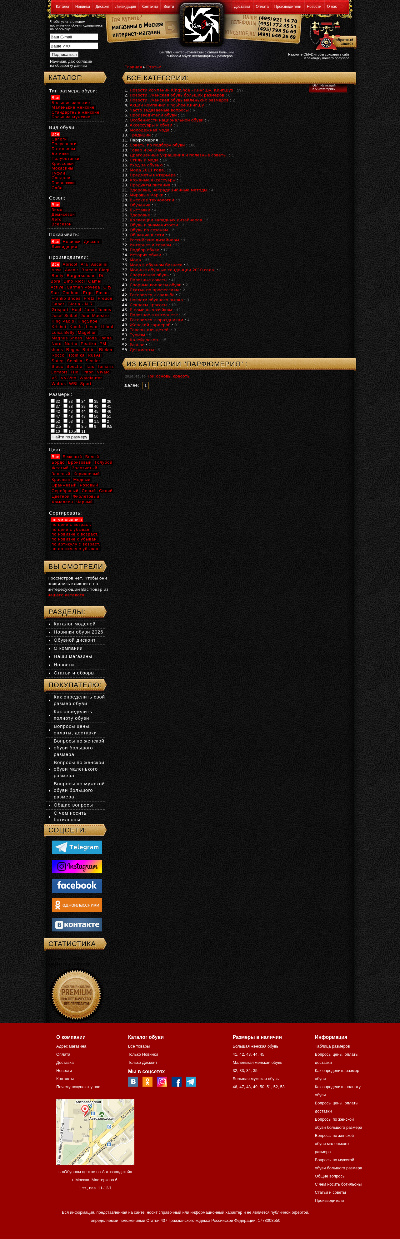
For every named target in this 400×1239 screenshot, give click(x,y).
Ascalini (99, 264)
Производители (287, 6)
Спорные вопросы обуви (156, 285)
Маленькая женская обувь (257, 1062)
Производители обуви (153, 115)
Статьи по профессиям (154, 290)
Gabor (58, 304)
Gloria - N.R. (81, 304)
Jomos (104, 309)
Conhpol (71, 292)
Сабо (57, 187)
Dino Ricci (74, 281)
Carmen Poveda (83, 287)
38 (68, 406)
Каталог (63, 6)
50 (93, 416)
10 (55, 431)
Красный (61, 479)
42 (55, 411)
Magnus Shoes (67, 338)
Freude (105, 298)
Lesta (92, 326)
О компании (68, 648)
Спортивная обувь (149, 275)
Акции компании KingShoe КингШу (167, 105)
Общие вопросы (73, 804)
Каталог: (65, 77)
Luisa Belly (63, 332)
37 (55, 406)
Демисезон (63, 214)
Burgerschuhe (81, 275)
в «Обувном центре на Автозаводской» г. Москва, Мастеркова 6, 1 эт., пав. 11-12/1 (95, 1179)
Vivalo (103, 372)
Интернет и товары (150, 245)
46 (106, 411)
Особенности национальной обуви (167, 120)
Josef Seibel (65, 315)
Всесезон (62, 224)
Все (55, 97)
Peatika (88, 343)
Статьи (153, 67)
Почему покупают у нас (78, 1086)
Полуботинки (65, 158)
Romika (77, 355)
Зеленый (61, 473)
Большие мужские (71, 117)
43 (68, 411)
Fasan (102, 292)
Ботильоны (63, 148)
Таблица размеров (332, 1046)
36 (106, 401)
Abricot (70, 264)
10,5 (69, 431)
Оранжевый (64, 485)
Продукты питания (150, 185)
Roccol (59, 355)
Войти (168, 6)
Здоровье (140, 215)
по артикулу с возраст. (76, 544)
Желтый (60, 468)
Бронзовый (80, 462)
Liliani (107, 326)
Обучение (140, 205)
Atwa (57, 270)
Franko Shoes (66, 298)
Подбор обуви (144, 250)
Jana (89, 309)
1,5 (94, 421)
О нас (332, 6)
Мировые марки (146, 195)
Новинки (82, 6)
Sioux (57, 366)
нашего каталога (66, 595)
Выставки (140, 210)
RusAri (95, 355)
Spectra (75, 366)
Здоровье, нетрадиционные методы (168, 190)
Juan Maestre (95, 315)
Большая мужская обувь (255, 1078)
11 (81, 431)
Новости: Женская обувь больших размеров (177, 95)
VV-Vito (68, 378)
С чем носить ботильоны (338, 1184)
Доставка (242, 6)
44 (81, 411)
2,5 (56, 426)
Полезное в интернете (154, 315)
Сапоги (59, 139)
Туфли (58, 173)
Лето (57, 219)
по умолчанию (67, 519)
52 (55, 421)
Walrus (59, 383)
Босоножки (63, 182)
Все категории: (158, 78)
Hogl (76, 309)
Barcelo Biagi (96, 270)
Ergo (88, 292)
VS (55, 378)
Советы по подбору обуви (157, 145)
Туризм (137, 335)
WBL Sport (80, 383)
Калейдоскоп (144, 340)
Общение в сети (147, 235)
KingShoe (88, 321)
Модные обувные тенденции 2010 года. (172, 270)
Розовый (89, 485)
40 (93, 406)
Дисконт (103, 6)
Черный (84, 502)
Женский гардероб (150, 325)
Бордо (58, 462)
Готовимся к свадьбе (152, 295)
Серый (89, 490)
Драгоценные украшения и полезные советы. (179, 155)
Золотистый (85, 468)
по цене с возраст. (71, 524)
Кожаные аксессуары (153, 180)
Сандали (61, 177)
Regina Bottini (81, 349)
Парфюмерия (144, 140)
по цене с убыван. (71, 529)
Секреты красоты (148, 305)
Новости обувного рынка (156, 300)
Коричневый (86, 473)
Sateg (58, 360)
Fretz (89, 298)
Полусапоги (64, 143)
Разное (137, 345)
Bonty (57, 275)
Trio (74, 372)
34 (81, 401)
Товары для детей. (150, 330)
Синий (105, 490)
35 (93, 401)
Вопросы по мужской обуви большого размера (79, 790)
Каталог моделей (75, 623)
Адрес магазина (71, 1046)
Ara (84, 264)
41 (106, 406)
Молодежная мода (149, 130)
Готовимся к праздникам (156, 320)
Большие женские (71, 102)
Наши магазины (73, 656)
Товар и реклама (148, 150)
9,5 (107, 426)
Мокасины (62, 168)
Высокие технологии (152, 200)
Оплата (262, 6)
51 (106, 416)
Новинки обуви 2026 (78, 631)
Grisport (60, 309)
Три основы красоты (168, 376)
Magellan (87, 332)
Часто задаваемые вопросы (159, 110)
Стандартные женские (75, 112)
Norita (71, 343)
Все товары (139, 1046)
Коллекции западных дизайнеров (166, 220)
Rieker (106, 349)
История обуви (145, 255)
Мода (135, 260)
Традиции (140, 135)
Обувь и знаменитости (154, 225)
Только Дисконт (143, 1062)
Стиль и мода (144, 160)
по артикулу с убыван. (76, 548)
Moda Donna (99, 338)
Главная (133, 67)
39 (81, 406)
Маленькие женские (73, 107)
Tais (90, 366)
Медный (81, 479)
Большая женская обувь (255, 1046)
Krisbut (59, 326)
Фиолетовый (86, 496)
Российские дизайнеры (154, 240)
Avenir (71, 270)
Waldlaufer (91, 378)
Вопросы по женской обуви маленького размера (79, 769)
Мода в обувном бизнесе (156, 265)
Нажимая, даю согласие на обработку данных (71, 63)
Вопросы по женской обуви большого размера (79, 747)
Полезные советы (148, 280)
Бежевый (72, 456)
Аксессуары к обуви (151, 125)
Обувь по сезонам (149, 230)
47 (55, 416)
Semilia (74, 360)
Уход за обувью (146, 165)
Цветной (61, 496)
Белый (92, 456)
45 (93, 411)
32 (55, 401)
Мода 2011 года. (147, 170)
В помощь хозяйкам (151, 310)
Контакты (150, 6)
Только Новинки (143, 1054)
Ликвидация (125, 6)
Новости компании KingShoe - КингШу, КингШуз (181, 90)
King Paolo (63, 321)
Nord (57, 343)
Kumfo (76, 326)
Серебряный (65, 490)
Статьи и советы (330, 1192)
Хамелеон (62, 502)
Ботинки (60, 153)
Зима (57, 209)
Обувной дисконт (75, 640)
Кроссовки (63, 163)
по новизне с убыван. (75, 539)
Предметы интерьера (153, 175)
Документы (142, 350)
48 (68, 416)
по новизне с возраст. (75, 534)
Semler (93, 360)
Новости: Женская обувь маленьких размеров (179, 100)
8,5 (81, 426)
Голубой (103, 462)
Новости (314, 6)
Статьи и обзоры (74, 672)
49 (81, 416)
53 (68, 421)
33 (68, 401)
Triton (88, 372)
